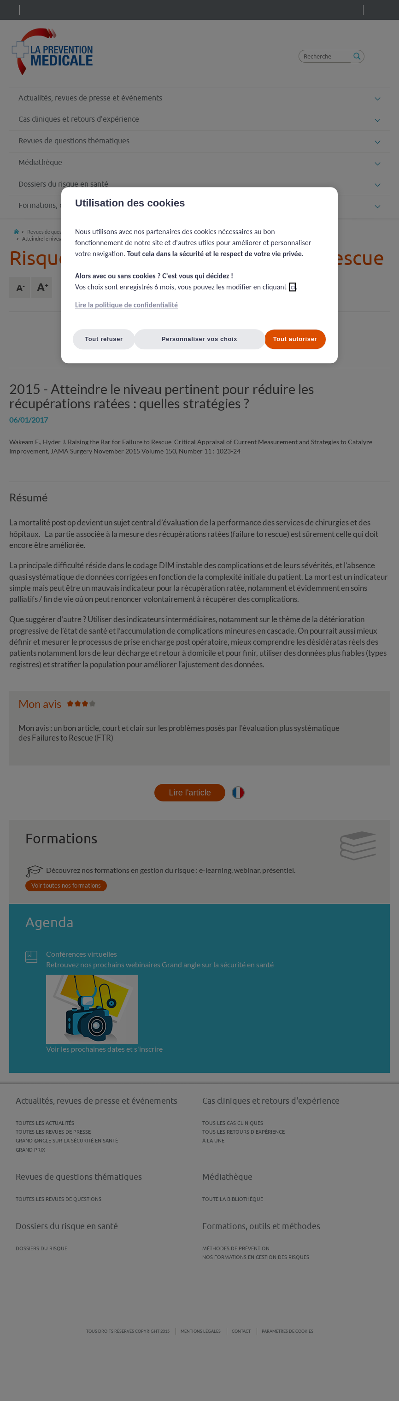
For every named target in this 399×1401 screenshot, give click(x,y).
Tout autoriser (295, 339)
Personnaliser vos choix (200, 339)
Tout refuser (104, 339)
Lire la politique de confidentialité (126, 304)
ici (292, 287)
